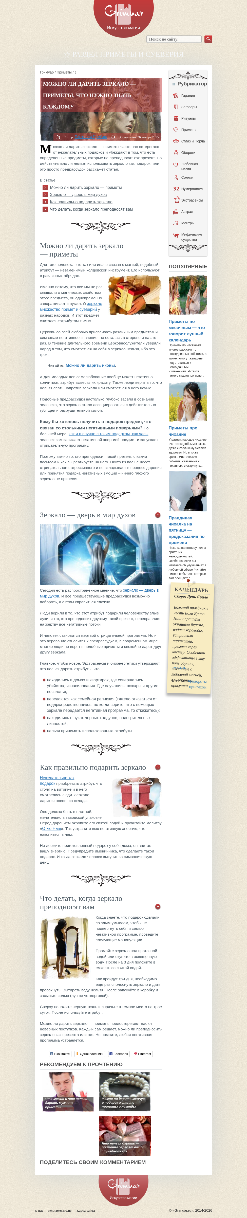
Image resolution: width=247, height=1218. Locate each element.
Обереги (184, 152)
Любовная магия (185, 166)
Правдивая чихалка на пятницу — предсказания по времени (187, 530)
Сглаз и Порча (189, 141)
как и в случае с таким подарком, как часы (108, 434)
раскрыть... (180, 667)
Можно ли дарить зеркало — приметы (86, 187)
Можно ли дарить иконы (90, 365)
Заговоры (185, 107)
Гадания (184, 95)
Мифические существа (187, 237)
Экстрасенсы (188, 200)
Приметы (64, 72)
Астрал (183, 211)
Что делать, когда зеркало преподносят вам (91, 209)
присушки (197, 686)
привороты (197, 681)
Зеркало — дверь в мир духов (78, 194)
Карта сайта (86, 1210)
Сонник (183, 177)
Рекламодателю (60, 1210)
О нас (39, 1210)
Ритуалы (185, 118)
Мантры (184, 223)
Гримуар (47, 72)
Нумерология (188, 189)
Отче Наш (51, 828)
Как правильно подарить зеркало (81, 202)
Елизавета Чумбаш (91, 137)
